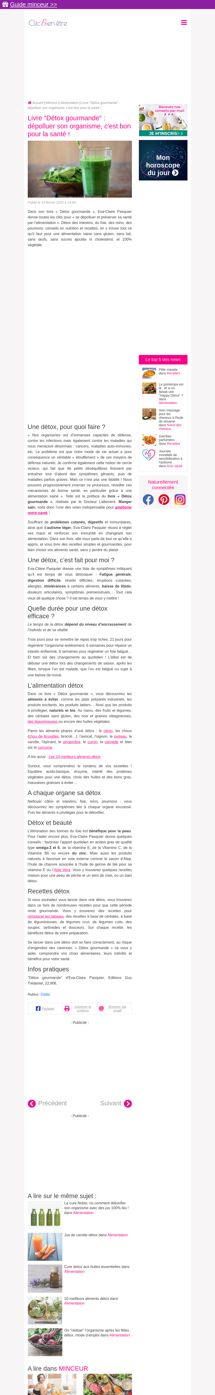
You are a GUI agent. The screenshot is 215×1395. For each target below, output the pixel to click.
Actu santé (175, 466)
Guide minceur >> (33, 4)
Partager (48, 1008)
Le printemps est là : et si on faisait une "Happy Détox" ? (171, 389)
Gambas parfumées (166, 438)
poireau (120, 736)
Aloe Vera (62, 870)
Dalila (45, 994)
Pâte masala (168, 369)
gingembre (72, 742)
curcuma (45, 747)
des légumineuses (43, 722)
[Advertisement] (107, 64)
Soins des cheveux (170, 427)
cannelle (111, 742)
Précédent (47, 1104)
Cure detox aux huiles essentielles (92, 1267)
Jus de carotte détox (81, 1235)
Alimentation (83, 1213)
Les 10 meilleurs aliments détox (75, 757)
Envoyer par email (118, 1008)
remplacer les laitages (46, 916)
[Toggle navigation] (184, 22)
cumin (92, 742)
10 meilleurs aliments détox (87, 1299)
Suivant (116, 1104)
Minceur (73, 1368)
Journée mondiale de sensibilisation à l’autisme (170, 456)
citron (107, 731)
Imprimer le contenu (83, 1008)
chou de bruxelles (44, 736)
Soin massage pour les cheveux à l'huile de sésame (171, 415)
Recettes (173, 373)
